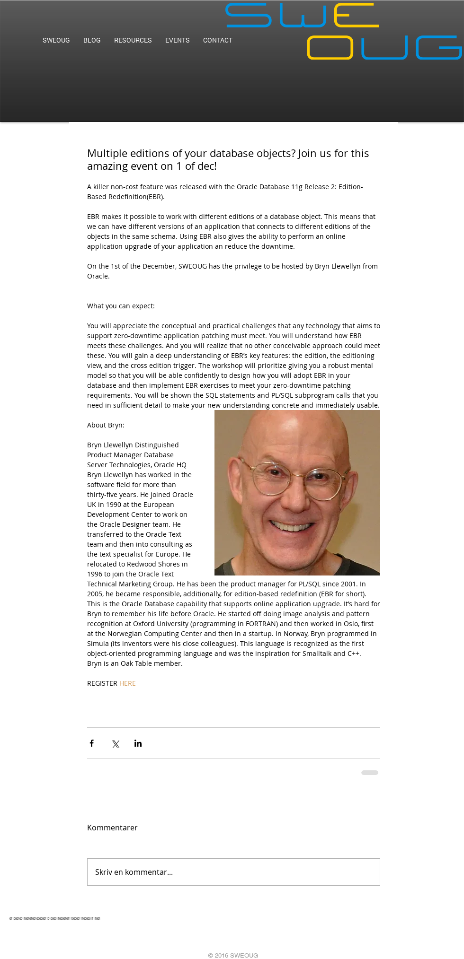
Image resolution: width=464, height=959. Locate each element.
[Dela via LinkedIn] (138, 743)
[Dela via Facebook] (91, 743)
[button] (133, 40)
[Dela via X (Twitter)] (114, 743)
